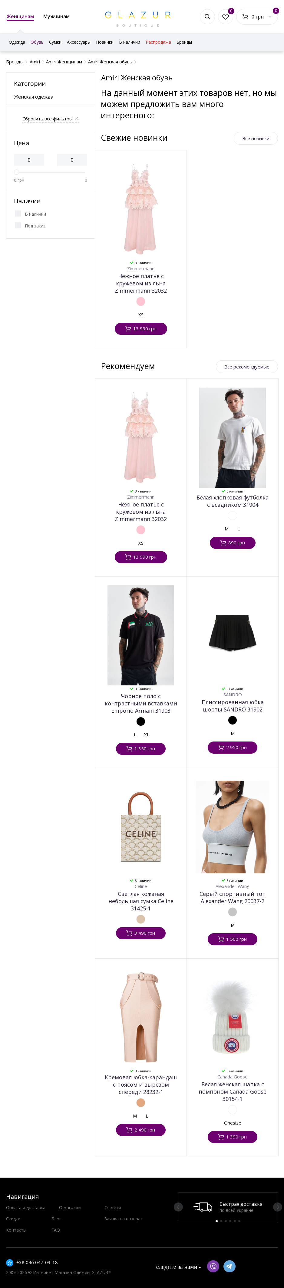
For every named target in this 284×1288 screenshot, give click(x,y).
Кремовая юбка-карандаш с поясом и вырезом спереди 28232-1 (141, 1084)
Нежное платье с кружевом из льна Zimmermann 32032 (141, 283)
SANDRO (232, 694)
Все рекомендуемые (246, 367)
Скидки (13, 1219)
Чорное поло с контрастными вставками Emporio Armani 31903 (141, 703)
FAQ (55, 1230)
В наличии (35, 214)
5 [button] (235, 1221)
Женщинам (20, 17)
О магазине (71, 1207)
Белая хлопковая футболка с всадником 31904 (232, 501)
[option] (228, 1207)
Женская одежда (33, 96)
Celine (141, 886)
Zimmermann (140, 268)
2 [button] (221, 1221)
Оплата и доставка (25, 1207)
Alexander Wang (232, 886)
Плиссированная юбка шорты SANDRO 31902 (233, 705)
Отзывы (112, 1207)
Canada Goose (232, 1077)
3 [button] (226, 1221)
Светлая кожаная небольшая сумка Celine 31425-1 (140, 901)
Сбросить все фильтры (47, 119)
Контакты (16, 1230)
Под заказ (35, 226)
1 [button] (217, 1221)
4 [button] (230, 1221)
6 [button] (239, 1221)
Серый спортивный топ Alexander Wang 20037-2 (233, 897)
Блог (56, 1219)
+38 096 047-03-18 (37, 1262)
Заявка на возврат (123, 1219)
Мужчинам (56, 16)
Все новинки (255, 138)
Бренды (184, 42)
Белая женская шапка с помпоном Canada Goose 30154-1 (232, 1091)
